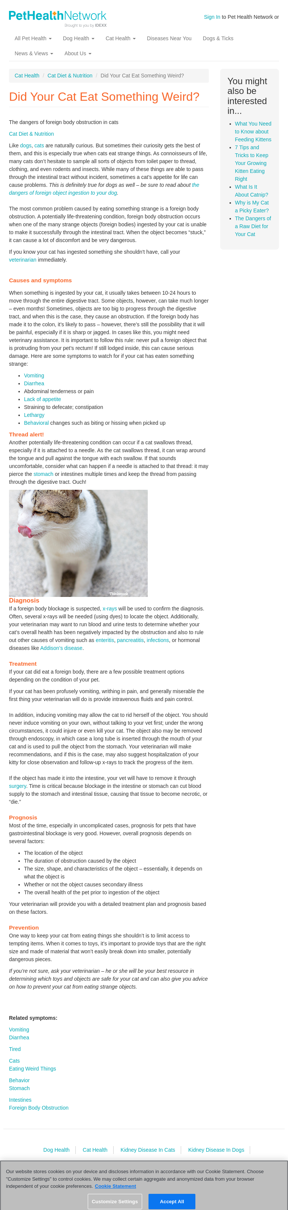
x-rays (110, 609)
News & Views (34, 53)
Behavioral (36, 423)
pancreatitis (130, 640)
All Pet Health (33, 38)
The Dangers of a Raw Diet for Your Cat (253, 226)
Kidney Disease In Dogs (216, 1150)
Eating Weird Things (32, 1069)
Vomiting (34, 376)
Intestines (20, 1100)
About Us (77, 53)
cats (39, 145)
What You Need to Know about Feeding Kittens (253, 131)
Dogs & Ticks (218, 38)
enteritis (105, 640)
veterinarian (22, 260)
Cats (14, 1061)
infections (158, 640)
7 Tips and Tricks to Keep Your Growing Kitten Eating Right (251, 163)
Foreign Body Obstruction (39, 1108)
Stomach (19, 1088)
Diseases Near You (169, 38)
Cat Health (121, 38)
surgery (17, 786)
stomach (43, 474)
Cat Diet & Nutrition (70, 76)
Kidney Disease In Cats (148, 1150)
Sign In (212, 17)
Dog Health (78, 38)
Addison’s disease (61, 648)
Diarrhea (34, 383)
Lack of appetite (42, 399)
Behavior (19, 1080)
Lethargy (34, 415)
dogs (26, 145)
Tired (15, 1049)
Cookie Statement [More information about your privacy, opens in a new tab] (115, 1189)
